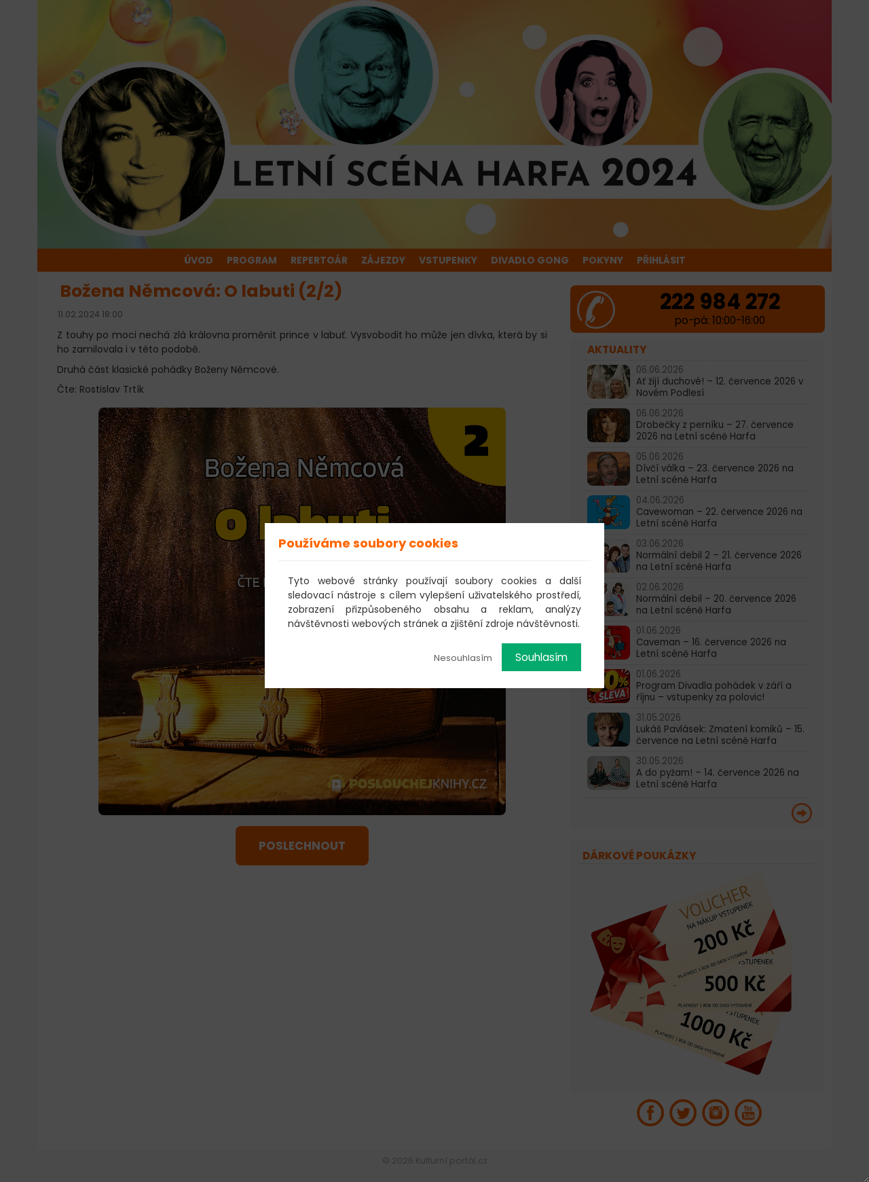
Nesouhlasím (463, 658)
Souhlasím (541, 657)
